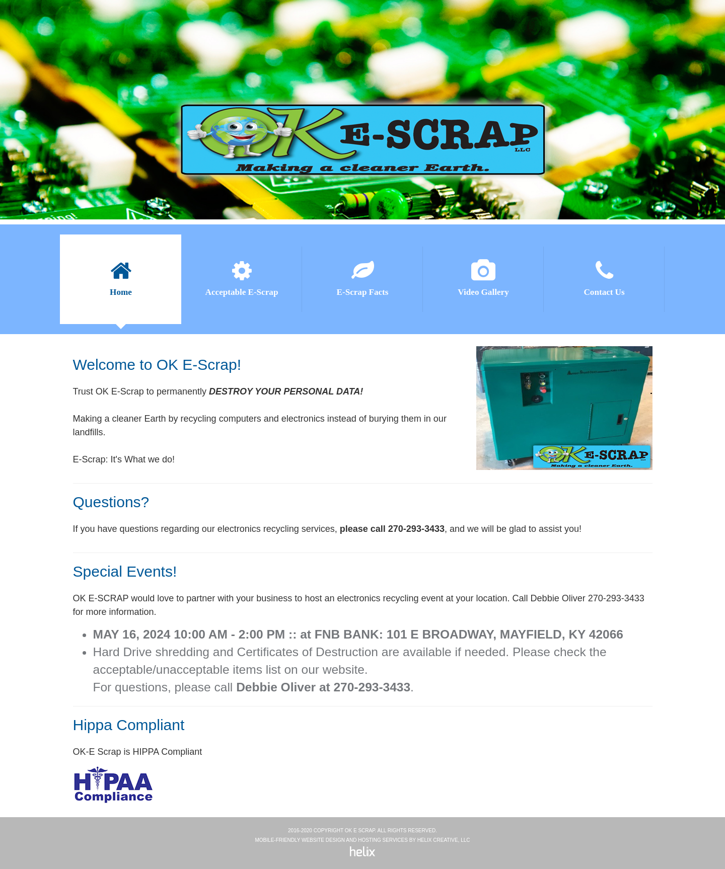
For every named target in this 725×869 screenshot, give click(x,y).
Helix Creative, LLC (443, 840)
